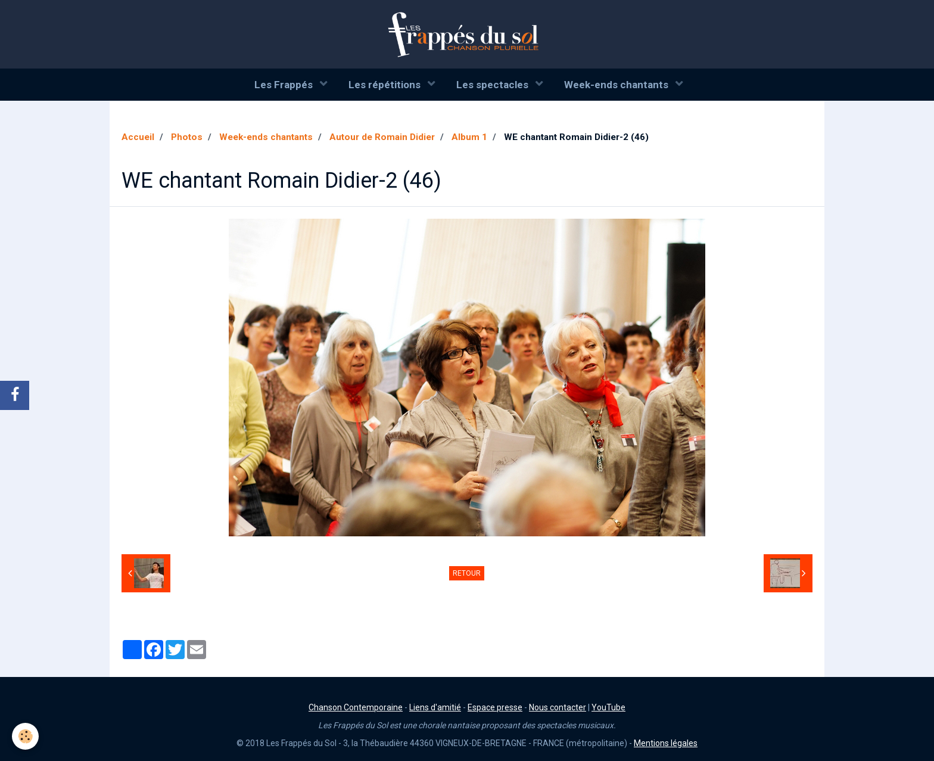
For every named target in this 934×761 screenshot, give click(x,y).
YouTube (608, 707)
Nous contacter (557, 707)
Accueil (138, 137)
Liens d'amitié (435, 707)
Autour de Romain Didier (382, 137)
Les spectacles (493, 85)
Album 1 (469, 137)
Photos (187, 137)
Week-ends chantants (617, 85)
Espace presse (495, 707)
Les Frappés (284, 85)
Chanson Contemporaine (356, 707)
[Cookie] (25, 736)
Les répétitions (385, 85)
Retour (467, 573)
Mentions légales (666, 743)
